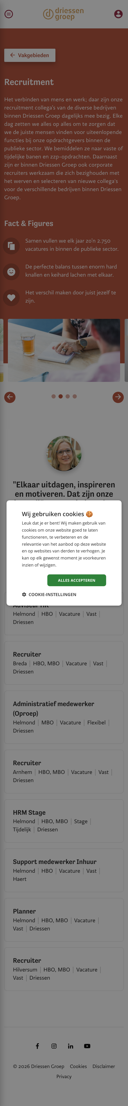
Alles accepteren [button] (76, 580)
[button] (49, 594)
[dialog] (64, 553)
